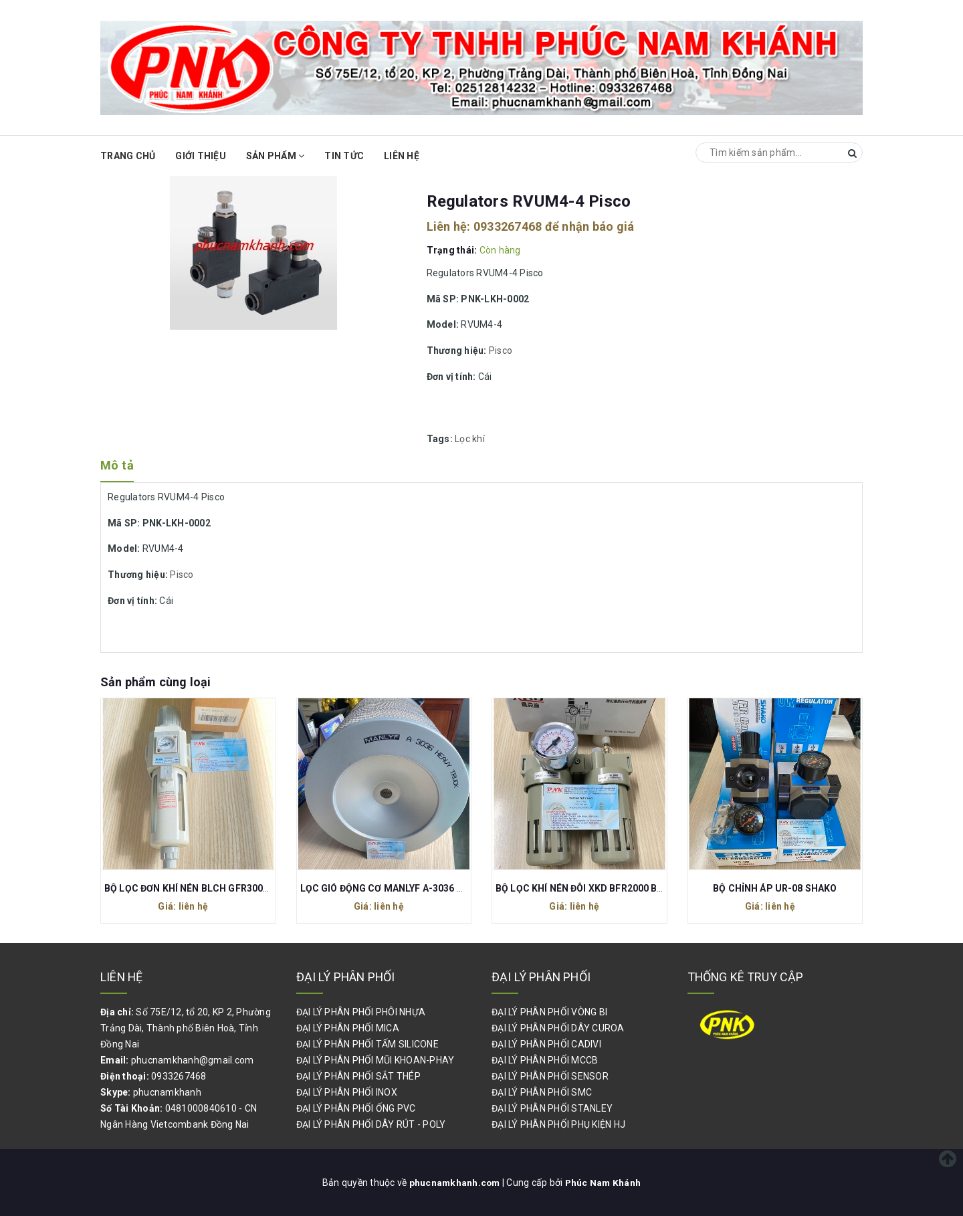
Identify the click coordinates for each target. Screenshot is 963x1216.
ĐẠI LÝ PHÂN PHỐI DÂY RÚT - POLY (371, 1124)
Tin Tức (344, 155)
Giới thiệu (200, 155)
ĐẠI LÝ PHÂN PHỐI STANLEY (552, 1108)
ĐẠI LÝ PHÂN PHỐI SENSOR (550, 1076)
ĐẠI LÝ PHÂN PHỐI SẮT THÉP (358, 1076)
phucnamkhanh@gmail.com (192, 1060)
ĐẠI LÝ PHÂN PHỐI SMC (542, 1092)
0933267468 (507, 226)
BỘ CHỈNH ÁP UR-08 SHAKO (775, 888)
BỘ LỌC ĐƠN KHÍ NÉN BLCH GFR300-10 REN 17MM (216, 888)
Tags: (441, 438)
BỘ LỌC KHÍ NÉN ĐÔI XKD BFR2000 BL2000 (590, 888)
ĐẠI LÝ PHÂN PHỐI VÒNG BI (549, 1012)
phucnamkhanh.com (454, 1182)
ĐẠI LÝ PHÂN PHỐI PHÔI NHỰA (361, 1012)
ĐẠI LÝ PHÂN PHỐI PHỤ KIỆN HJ (558, 1124)
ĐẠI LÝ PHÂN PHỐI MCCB (545, 1060)
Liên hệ (401, 155)
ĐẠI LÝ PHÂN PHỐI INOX (346, 1092)
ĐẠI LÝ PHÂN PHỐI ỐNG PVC (356, 1108)
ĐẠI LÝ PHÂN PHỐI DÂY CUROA (558, 1028)
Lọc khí (470, 438)
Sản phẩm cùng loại (155, 682)
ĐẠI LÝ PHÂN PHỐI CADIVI (546, 1044)
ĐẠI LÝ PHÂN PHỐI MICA (347, 1028)
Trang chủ (127, 155)
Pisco (500, 350)
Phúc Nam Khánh (604, 1182)
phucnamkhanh (167, 1092)
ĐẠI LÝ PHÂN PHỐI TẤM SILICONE (367, 1044)
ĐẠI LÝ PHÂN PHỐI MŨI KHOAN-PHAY (375, 1060)
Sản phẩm (275, 155)
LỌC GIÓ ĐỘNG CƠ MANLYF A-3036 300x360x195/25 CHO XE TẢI (442, 888)
